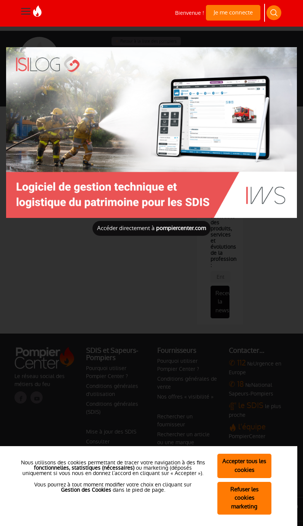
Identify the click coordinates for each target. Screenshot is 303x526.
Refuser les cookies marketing (244, 498)
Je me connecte (233, 12)
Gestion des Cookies (86, 490)
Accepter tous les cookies (244, 465)
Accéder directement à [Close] (151, 228)
